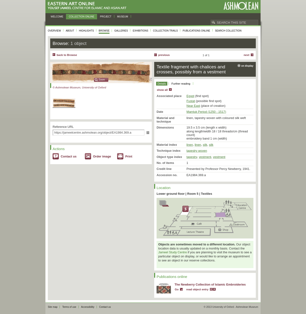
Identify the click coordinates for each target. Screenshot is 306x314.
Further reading (180, 83)
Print (128, 156)
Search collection (228, 30)
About (70, 30)
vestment (205, 157)
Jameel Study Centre (172, 252)
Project (105, 16)
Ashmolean (241, 6)
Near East (193, 106)
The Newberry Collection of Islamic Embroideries (210, 284)
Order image (102, 156)
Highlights (86, 30)
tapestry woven (196, 150)
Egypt (190, 96)
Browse (104, 30)
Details (162, 83)
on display (247, 66)
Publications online (196, 30)
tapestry (191, 157)
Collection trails (165, 30)
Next (246, 55)
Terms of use (69, 307)
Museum (122, 16)
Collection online (81, 16)
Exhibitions (140, 30)
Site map (52, 307)
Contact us (68, 156)
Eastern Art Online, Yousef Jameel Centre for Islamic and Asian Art (88, 6)
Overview (54, 30)
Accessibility (87, 307)
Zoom (102, 79)
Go (177, 289)
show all (162, 89)
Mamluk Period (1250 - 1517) (206, 112)
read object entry (197, 289)
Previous (164, 55)
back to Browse (67, 55)
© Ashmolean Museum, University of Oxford (79, 87)
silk (205, 144)
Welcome (57, 16)
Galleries (121, 30)
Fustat (190, 101)
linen (189, 144)
